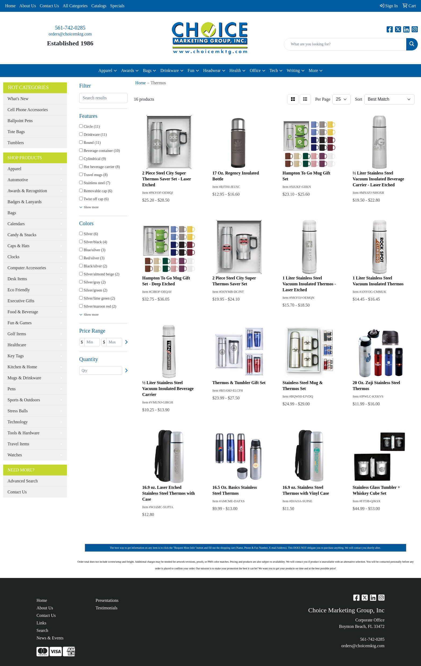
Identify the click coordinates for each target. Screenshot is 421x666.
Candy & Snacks (22, 234)
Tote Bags (16, 131)
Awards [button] (127, 70)
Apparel (14, 168)
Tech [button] (274, 70)
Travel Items (18, 444)
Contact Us (49, 5)
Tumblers (16, 142)
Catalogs (98, 5)
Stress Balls (18, 411)
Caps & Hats (19, 245)
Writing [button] (293, 70)
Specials (117, 5)
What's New (18, 98)
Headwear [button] (212, 70)
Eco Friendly (19, 289)
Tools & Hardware (23, 433)
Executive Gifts (21, 301)
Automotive (18, 179)
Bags (12, 212)
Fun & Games (20, 323)
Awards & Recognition (27, 190)
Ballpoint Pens (20, 120)
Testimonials (107, 608)
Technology (18, 422)
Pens (12, 389)
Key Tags (16, 356)
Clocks (13, 256)
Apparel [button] (105, 70)
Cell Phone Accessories (28, 109)
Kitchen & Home (22, 367)
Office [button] (255, 70)
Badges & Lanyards (25, 201)
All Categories (75, 5)
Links (41, 623)
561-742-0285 (70, 28)
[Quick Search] (345, 44)
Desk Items (17, 278)
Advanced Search (23, 481)
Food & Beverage (23, 312)
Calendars (16, 223)
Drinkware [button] (169, 70)
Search (42, 630)
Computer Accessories (27, 267)
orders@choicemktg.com (70, 34)
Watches (15, 455)
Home (10, 5)
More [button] (313, 70)
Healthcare (17, 345)
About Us (27, 5)
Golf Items (17, 334)
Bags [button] (147, 70)
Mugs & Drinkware (24, 378)
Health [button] (235, 70)
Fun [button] (191, 70)
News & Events (50, 638)
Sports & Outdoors (24, 400)
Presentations (107, 600)
